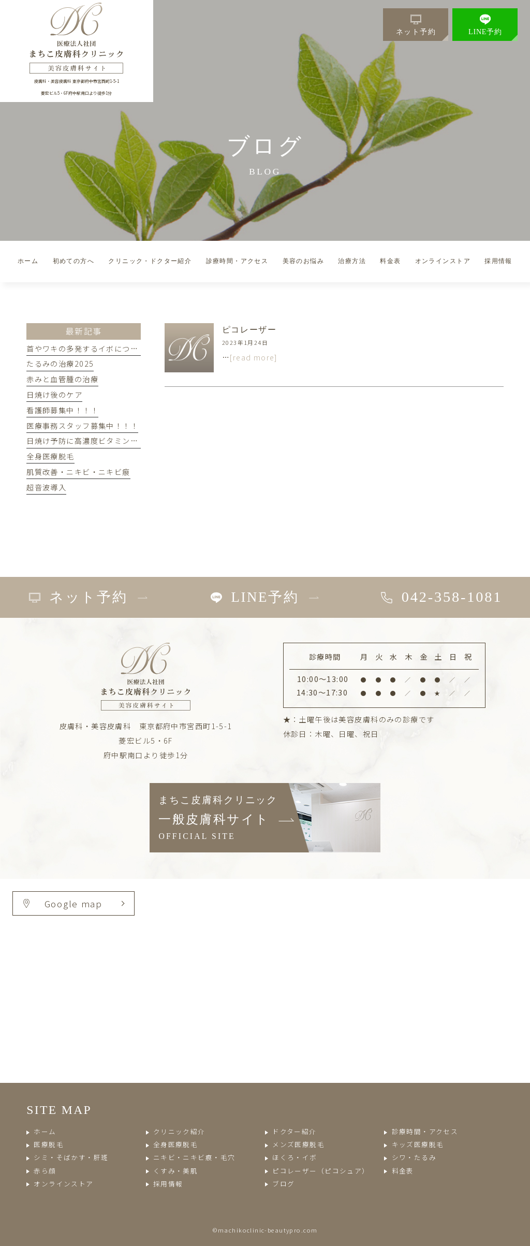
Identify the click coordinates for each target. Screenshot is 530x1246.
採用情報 (168, 1184)
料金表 (403, 1171)
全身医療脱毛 (50, 456)
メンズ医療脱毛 (298, 1144)
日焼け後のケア (54, 394)
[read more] (253, 357)
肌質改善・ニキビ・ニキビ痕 (78, 472)
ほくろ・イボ (294, 1157)
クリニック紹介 (179, 1131)
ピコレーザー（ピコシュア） (320, 1171)
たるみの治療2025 (60, 363)
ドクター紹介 (294, 1131)
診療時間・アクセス (425, 1131)
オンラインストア (63, 1184)
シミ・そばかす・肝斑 (71, 1157)
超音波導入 (46, 487)
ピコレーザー (249, 329)
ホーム (45, 1131)
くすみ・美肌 (175, 1171)
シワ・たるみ (414, 1157)
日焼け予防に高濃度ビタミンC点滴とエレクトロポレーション (136, 441)
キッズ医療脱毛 (418, 1144)
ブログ (283, 1184)
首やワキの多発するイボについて (86, 348)
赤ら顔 (45, 1171)
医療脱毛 (49, 1144)
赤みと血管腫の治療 (62, 379)
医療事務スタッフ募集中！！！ (82, 426)
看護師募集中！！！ (62, 410)
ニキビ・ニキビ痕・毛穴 (194, 1157)
